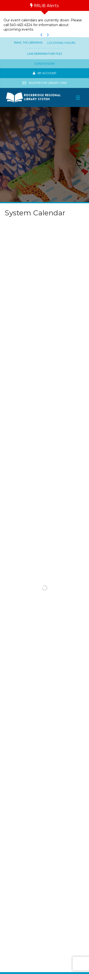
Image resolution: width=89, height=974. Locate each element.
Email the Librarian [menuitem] (28, 43)
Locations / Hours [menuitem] (61, 43)
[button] (41, 34)
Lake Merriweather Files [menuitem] (44, 54)
